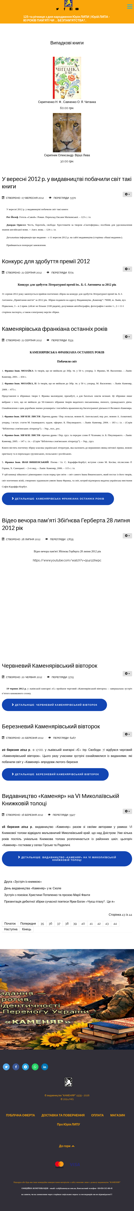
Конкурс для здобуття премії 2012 (46, 261)
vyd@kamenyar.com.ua (66, 1188)
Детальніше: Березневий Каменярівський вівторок (55, 774)
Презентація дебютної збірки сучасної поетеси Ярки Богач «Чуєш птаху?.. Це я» (59, 901)
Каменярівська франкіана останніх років (54, 328)
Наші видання (112, 237)
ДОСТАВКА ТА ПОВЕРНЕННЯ (63, 1115)
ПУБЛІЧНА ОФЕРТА (20, 1115)
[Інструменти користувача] (127, 194)
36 (50, 923)
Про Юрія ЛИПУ (68, 1124)
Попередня (28, 923)
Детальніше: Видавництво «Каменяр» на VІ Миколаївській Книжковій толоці (67, 859)
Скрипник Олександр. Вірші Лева (67, 155)
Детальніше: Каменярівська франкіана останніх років (58, 498)
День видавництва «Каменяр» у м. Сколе (32, 888)
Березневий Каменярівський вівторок (51, 726)
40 (83, 923)
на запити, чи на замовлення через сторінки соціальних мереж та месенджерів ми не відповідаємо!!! (67, 1194)
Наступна (10, 929)
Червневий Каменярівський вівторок (49, 665)
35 (42, 923)
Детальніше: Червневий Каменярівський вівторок (54, 704)
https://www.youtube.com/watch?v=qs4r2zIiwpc (67, 560)
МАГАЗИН (117, 1115)
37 (58, 923)
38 (67, 923)
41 (91, 923)
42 (99, 923)
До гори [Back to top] (67, 1146)
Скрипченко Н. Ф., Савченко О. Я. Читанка (67, 102)
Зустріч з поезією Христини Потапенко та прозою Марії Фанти (47, 895)
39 (75, 923)
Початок (10, 923)
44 (115, 923)
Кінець (26, 929)
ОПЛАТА (97, 1115)
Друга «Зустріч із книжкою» (23, 881)
